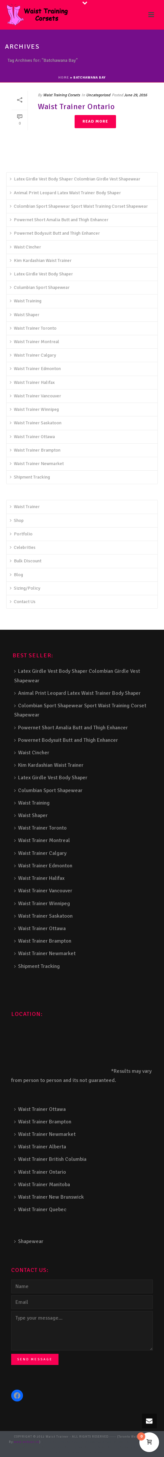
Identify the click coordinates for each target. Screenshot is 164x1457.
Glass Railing (65, 1447)
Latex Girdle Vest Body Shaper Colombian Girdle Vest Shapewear (75, 179)
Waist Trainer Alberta (40, 1146)
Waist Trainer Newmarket (37, 463)
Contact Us (22, 601)
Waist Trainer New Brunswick (49, 1197)
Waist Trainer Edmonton (35, 368)
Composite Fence (80, 1442)
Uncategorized (98, 95)
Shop (17, 520)
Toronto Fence (91, 1452)
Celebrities (22, 547)
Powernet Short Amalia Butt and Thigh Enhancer (59, 220)
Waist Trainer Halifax (32, 382)
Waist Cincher (25, 247)
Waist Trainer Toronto (33, 328)
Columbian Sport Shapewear (40, 287)
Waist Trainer (25, 506)
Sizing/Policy (25, 588)
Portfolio (21, 534)
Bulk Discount (25, 561)
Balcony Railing (133, 1447)
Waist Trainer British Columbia (50, 1159)
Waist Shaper (24, 314)
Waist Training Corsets (61, 95)
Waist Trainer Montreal (34, 341)
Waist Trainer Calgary (33, 355)
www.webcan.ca (26, 1442)
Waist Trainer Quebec (40, 1209)
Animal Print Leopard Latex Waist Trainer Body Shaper (65, 193)
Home (63, 78)
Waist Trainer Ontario (76, 106)
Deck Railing (127, 1442)
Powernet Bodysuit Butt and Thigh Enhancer (55, 233)
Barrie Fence (69, 1452)
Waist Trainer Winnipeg (34, 409)
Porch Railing (108, 1447)
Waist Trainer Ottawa (32, 436)
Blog (16, 574)
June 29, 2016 (135, 95)
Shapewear (28, 1241)
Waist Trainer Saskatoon (35, 423)
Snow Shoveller (105, 1442)
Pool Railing (87, 1447)
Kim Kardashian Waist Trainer (41, 260)
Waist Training (25, 301)
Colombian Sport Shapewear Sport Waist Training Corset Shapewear (79, 206)
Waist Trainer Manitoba (42, 1184)
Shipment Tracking (30, 477)
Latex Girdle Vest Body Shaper (41, 274)
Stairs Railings (54, 1442)
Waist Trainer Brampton (35, 450)
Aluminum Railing (38, 1447)
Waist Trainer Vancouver (35, 396)
